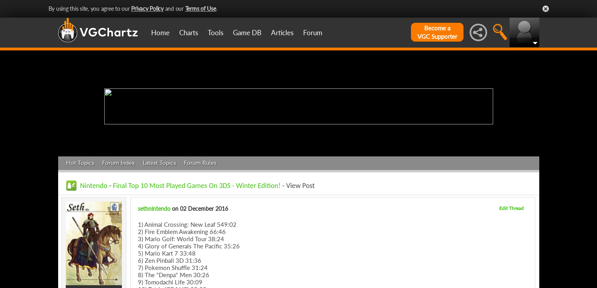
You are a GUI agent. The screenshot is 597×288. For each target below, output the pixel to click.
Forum (312, 32)
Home (160, 32)
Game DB (247, 32)
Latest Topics (159, 163)
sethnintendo (154, 208)
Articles (282, 32)
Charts (188, 32)
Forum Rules (200, 163)
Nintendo (93, 185)
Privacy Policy (147, 8)
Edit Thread (511, 208)
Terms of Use (200, 8)
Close (545, 9)
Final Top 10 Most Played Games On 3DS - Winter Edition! (197, 185)
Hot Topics (80, 163)
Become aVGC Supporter (437, 32)
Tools (215, 32)
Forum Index (118, 163)
